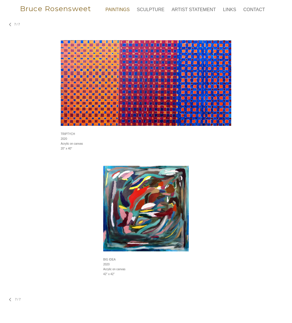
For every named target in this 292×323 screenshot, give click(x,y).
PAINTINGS (118, 9)
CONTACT (254, 9)
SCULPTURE (151, 9)
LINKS (229, 9)
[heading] (59, 10)
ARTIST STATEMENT (194, 9)
